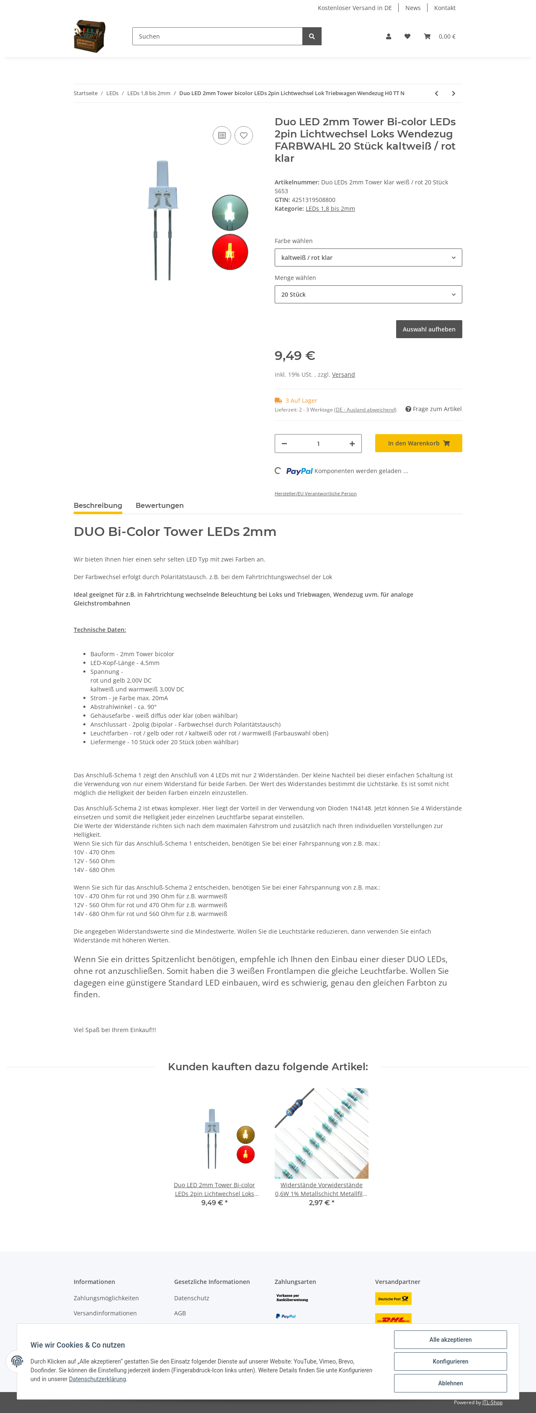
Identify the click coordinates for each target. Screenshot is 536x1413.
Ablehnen (450, 1383)
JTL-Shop (492, 1402)
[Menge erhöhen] (352, 444)
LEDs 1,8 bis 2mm (330, 208)
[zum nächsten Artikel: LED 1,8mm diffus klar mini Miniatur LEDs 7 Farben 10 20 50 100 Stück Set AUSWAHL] (453, 93)
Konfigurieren (450, 1361)
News (413, 8)
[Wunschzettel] (407, 36)
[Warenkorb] (439, 36)
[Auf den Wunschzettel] (243, 135)
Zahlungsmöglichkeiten (106, 1298)
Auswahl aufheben (429, 329)
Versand (343, 374)
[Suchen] (217, 36)
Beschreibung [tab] (98, 506)
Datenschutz (191, 1298)
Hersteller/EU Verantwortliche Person (316, 493)
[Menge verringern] (284, 444)
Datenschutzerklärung (97, 1379)
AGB (180, 1313)
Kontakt (445, 8)
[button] (388, 36)
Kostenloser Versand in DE (355, 8)
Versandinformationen (105, 1313)
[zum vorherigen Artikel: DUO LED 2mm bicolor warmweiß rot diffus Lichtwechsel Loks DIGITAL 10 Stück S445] (436, 93)
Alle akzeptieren (450, 1339)
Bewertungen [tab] (160, 506)
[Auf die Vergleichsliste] (222, 135)
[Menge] (318, 444)
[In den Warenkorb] (418, 443)
